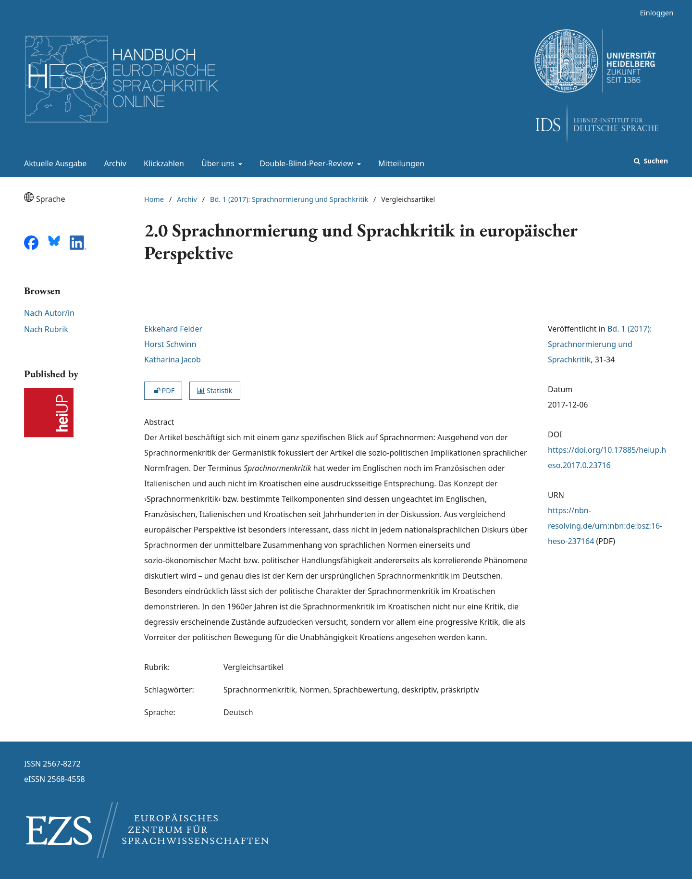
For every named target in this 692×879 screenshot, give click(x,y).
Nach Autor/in (49, 313)
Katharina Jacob (172, 359)
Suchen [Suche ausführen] (655, 160)
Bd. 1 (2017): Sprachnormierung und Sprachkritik (289, 199)
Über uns (217, 163)
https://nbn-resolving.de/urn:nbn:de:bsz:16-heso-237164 (605, 525)
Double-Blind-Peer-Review (305, 163)
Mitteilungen (399, 163)
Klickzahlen (162, 163)
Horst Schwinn (170, 344)
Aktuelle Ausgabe (53, 163)
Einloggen (652, 12)
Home (154, 199)
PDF (163, 390)
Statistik (214, 390)
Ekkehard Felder (173, 328)
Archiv (113, 163)
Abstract (159, 422)
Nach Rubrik (46, 329)
